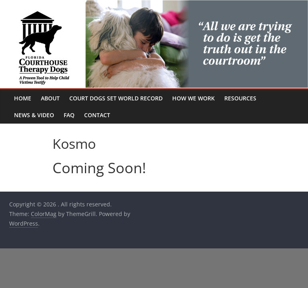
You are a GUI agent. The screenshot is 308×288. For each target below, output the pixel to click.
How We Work (193, 98)
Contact (97, 115)
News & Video (34, 115)
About (50, 98)
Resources (240, 98)
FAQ (69, 115)
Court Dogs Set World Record (116, 98)
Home (22, 98)
